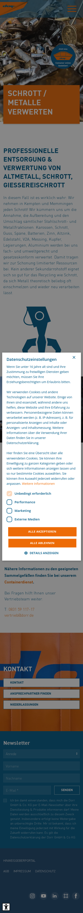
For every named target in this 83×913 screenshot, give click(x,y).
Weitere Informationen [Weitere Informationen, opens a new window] (38, 483)
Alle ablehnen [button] (42, 543)
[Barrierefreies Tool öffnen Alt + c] (6, 907)
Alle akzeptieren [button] (42, 532)
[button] (41, 553)
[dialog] (41, 456)
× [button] (73, 357)
